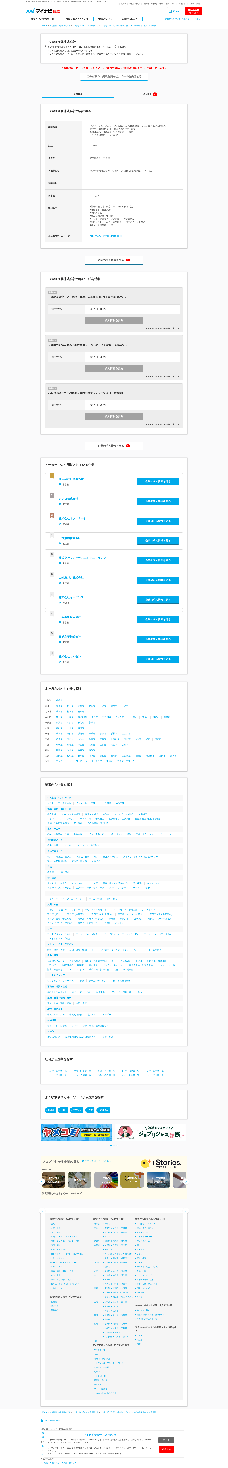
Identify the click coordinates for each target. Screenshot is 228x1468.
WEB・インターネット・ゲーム (64, 1262)
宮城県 (81, 706)
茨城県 (59, 711)
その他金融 (128, 969)
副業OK (97, 1372)
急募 (96, 1354)
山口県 (103, 744)
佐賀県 (70, 755)
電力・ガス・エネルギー (99, 1014)
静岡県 (70, 733)
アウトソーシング (80, 883)
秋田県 (92, 706)
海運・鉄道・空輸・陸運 (59, 1003)
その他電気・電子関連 (98, 823)
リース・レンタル (75, 969)
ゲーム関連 (105, 803)
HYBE (51, 1110)
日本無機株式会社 (70, 538)
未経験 (139, 1340)
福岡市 (162, 755)
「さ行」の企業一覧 (105, 1070)
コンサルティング (56, 975)
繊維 (129, 834)
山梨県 (70, 722)
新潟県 (59, 722)
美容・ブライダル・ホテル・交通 (65, 1241)
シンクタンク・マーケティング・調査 (65, 981)
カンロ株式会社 (68, 498)
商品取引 (93, 965)
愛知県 (81, 733)
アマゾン (77, 1110)
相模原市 (168, 717)
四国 (186, 4)
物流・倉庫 (81, 1003)
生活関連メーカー (56, 851)
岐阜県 (59, 733)
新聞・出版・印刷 (78, 950)
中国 (180, 4)
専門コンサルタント (98, 981)
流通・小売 (52, 904)
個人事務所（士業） (123, 981)
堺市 (148, 739)
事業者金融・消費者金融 (141, 965)
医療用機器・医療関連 (119, 818)
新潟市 (92, 722)
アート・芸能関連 (153, 950)
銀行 (113, 961)
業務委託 (55, 1310)
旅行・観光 (112, 899)
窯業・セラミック (144, 834)
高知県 (92, 750)
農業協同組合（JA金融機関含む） (81, 1037)
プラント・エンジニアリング (61, 818)
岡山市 (114, 744)
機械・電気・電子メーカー (60, 809)
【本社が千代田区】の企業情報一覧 (114, 26)
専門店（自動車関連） (102, 914)
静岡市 (103, 733)
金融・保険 (52, 955)
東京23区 (82, 717)
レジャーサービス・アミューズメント (65, 899)
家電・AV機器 (92, 814)
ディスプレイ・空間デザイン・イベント (120, 950)
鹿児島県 (126, 755)
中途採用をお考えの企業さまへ (177, 19)
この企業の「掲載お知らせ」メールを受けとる (114, 76)
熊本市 (173, 755)
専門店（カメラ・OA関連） (131, 914)
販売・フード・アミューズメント (65, 1237)
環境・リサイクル (56, 1014)
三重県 (92, 733)
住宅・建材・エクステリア (60, 845)
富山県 (59, 728)
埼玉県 (59, 717)
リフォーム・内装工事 (120, 992)
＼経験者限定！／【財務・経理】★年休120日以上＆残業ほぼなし (87, 297)
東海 (167, 4)
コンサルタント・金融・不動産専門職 (67, 1254)
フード (50, 928)
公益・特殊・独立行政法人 (96, 1026)
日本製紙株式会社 (70, 617)
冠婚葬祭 (137, 883)
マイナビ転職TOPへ (52, 1420)
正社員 (54, 1302)
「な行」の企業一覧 (154, 1070)
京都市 (127, 739)
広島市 (125, 744)
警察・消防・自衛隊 (57, 1026)
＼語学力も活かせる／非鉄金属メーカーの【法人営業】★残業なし (87, 345)
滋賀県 (59, 739)
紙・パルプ (116, 834)
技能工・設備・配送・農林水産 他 (65, 1284)
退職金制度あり (100, 1380)
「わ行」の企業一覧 (154, 1075)
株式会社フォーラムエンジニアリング (82, 557)
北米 (69, 761)
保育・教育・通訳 (58, 1249)
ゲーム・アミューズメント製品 (118, 814)
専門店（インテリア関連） (60, 923)
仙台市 (125, 706)
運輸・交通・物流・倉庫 (59, 997)
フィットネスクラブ (118, 887)
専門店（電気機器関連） (161, 914)
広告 (93, 950)
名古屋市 (126, 733)
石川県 (70, 728)
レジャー (51, 893)
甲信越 (154, 4)
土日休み (140, 1335)
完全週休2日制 (100, 1376)
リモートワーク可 (101, 1367)
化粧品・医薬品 (64, 856)
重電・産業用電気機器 (58, 823)
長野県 (81, 722)
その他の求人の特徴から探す (106, 1393)
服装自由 (97, 1384)
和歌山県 (115, 739)
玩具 (96, 856)
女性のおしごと (130, 19)
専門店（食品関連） (77, 914)
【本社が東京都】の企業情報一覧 (85, 26)
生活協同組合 (53, 1037)
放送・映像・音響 (56, 950)
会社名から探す (143, 1310)
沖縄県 (138, 755)
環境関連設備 (75, 1014)
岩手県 (70, 706)
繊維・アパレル (110, 856)
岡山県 (81, 744)
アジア (59, 761)
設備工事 (100, 992)
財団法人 (103, 1110)
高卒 (139, 1344)
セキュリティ (153, 883)
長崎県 (81, 755)
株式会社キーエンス (71, 597)
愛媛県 (81, 750)
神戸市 (158, 739)
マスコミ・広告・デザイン (60, 944)
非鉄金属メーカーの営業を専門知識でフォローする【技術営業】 (86, 393)
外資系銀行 (125, 961)
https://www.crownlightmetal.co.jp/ (106, 236)
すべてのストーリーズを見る (98, 1160)
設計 (89, 992)
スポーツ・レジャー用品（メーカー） (141, 856)
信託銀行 (51, 965)
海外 (198, 4)
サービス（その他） (142, 887)
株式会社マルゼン (70, 656)
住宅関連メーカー (56, 840)
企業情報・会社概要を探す (60, 26)
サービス (51, 878)
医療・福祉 (55, 1245)
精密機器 (142, 814)
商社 (49, 866)
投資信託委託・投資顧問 (72, 965)
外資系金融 (74, 961)
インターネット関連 (85, 803)
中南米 (109, 761)
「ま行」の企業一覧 (81, 1075)
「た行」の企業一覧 (129, 1070)
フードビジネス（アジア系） (158, 934)
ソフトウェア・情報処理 (59, 803)
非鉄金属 (78, 834)
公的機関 (51, 1020)
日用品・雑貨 (82, 856)
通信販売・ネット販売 (115, 923)
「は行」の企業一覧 (57, 1075)
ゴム (160, 834)
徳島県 (59, 750)
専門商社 (65, 872)
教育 (96, 883)
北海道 (124, 4)
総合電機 (51, 814)
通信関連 (120, 803)
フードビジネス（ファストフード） (121, 934)
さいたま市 (121, 717)
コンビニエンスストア (96, 910)
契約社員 (55, 1306)
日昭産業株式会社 (70, 636)
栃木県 (70, 711)
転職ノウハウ (105, 19)
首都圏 (146, 4)
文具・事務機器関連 (57, 861)
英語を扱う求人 (69, 1463)
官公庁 (75, 1026)
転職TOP (44, 26)
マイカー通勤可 (100, 1389)
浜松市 (114, 733)
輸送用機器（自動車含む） (148, 818)
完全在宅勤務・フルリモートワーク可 (110, 1363)
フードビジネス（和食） (59, 938)
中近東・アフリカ (126, 761)
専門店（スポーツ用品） (160, 918)
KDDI (63, 1110)
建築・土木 (55, 1275)
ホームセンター (149, 910)
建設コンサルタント (57, 992)
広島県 (92, 744)
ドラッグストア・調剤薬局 (124, 910)
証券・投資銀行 (54, 969)
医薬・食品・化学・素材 (61, 1280)
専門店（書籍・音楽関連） (60, 918)
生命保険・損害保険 (99, 969)
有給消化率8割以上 (102, 1359)
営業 (53, 1224)
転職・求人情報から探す (43, 19)
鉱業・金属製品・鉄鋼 (58, 834)
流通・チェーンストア (69, 910)
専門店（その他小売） (89, 923)
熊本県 (92, 755)
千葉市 (134, 717)
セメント (171, 834)
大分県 (103, 755)
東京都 (94, 717)
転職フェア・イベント (77, 19)
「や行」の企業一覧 (105, 1075)
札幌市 (59, 700)
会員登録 (193, 11)
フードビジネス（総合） (59, 934)
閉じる (166, 1440)
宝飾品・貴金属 (79, 861)
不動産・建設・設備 (57, 986)
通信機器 (78, 823)
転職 (44, 1446)
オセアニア (96, 761)
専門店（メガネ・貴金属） (91, 918)
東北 (131, 4)
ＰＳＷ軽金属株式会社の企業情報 (143, 26)
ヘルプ (197, 19)
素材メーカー (53, 828)
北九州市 (150, 755)
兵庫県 (92, 739)
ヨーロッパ (81, 761)
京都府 (70, 739)
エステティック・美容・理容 (90, 887)
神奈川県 (106, 717)
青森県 (59, 706)
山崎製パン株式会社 (71, 577)
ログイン (177, 11)
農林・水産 (108, 1037)
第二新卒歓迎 (99, 1350)
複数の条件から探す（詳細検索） (151, 1314)
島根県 (70, 744)
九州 (192, 4)
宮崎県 (114, 755)
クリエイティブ (57, 1258)
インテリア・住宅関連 (89, 845)
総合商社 (51, 872)
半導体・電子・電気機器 (92, 818)
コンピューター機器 (70, 814)
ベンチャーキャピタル (113, 965)
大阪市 (138, 739)
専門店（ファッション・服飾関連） (126, 918)
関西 (173, 4)
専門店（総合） (54, 914)
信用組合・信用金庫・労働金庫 (151, 961)
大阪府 (81, 739)
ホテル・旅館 (95, 899)
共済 (116, 969)
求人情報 (147, 94)
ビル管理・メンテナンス (59, 887)
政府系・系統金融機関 (96, 961)
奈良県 (103, 739)
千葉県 (70, 717)
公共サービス (56, 1288)
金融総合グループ (56, 961)
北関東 (138, 4)
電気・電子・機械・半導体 (62, 1271)
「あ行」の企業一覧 (57, 1070)
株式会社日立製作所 (71, 479)
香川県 (70, 750)
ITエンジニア (56, 1267)
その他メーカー (99, 861)
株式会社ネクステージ (73, 518)
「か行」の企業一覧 (81, 1070)
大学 (90, 1110)
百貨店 (50, 910)
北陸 (161, 4)
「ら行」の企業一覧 (129, 1075)
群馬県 (81, 711)
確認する (166, 1449)
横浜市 (145, 717)
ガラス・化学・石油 (97, 834)
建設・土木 (77, 992)
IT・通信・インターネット (60, 797)
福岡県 (59, 755)
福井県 (81, 728)
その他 (50, 1031)
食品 (49, 856)
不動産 (139, 992)
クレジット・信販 (166, 965)
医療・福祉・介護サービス (116, 883)
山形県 (103, 706)
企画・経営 (55, 1228)
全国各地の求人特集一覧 (147, 1319)
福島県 (114, 706)
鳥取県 (59, 744)
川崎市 (156, 717)
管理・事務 (55, 1232)
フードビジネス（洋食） (88, 934)
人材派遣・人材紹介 (57, 883)
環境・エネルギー (56, 1009)
